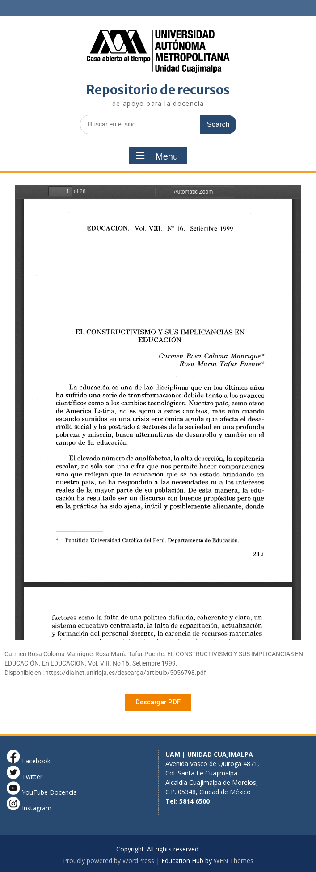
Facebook (29, 761)
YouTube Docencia (42, 792)
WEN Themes (233, 860)
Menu (157, 156)
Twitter (24, 776)
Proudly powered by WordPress (108, 860)
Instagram (29, 808)
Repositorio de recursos (158, 90)
